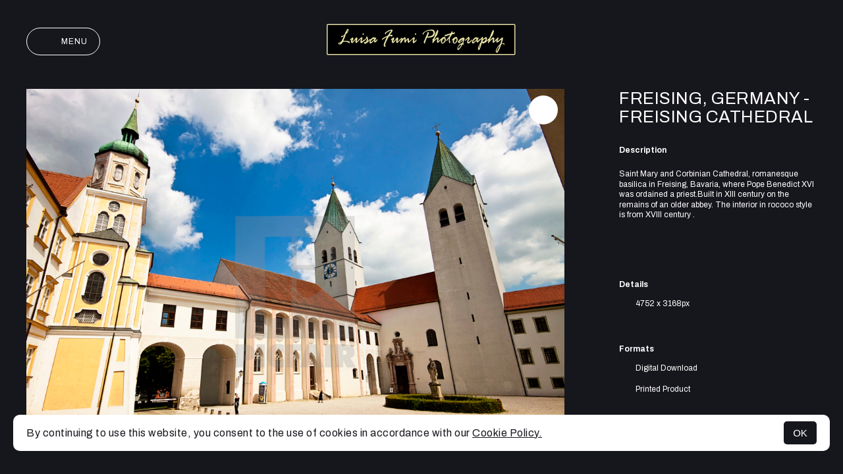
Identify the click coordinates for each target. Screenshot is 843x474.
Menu (63, 41)
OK (800, 432)
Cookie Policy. (507, 432)
